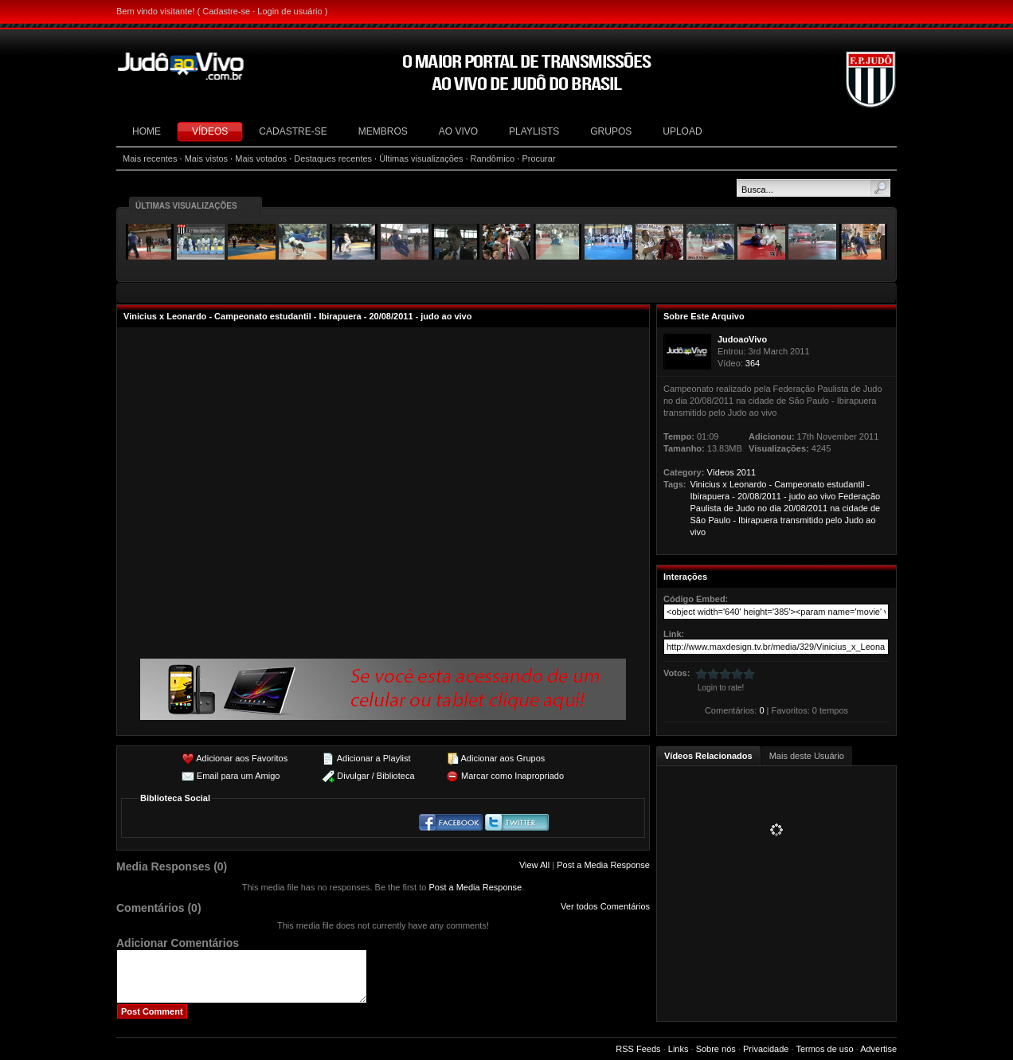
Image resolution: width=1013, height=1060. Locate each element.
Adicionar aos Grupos (502, 758)
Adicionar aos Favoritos (241, 758)
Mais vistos (206, 158)
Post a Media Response (603, 865)
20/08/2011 (759, 496)
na (834, 508)
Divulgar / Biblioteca (375, 775)
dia (775, 508)
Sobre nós (716, 1049)
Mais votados (261, 158)
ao (813, 496)
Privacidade (765, 1049)
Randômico (493, 158)
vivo (828, 496)
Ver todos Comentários (605, 906)
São (698, 520)
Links (678, 1049)
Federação (860, 496)
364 (752, 363)
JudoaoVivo (742, 339)
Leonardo (748, 484)
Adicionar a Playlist (374, 758)
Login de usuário (289, 11)
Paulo (719, 520)
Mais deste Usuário (806, 756)
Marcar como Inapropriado (512, 775)
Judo (745, 508)
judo (797, 496)
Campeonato (799, 484)
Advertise (878, 1049)
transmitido (801, 520)
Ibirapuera (710, 496)
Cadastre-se (226, 11)
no (762, 508)
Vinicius (705, 484)
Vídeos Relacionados (708, 756)
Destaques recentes (333, 158)
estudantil (845, 484)
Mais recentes (150, 158)
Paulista (706, 508)
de (728, 508)
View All (534, 865)
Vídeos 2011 (731, 472)
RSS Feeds (638, 1049)
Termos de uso (824, 1049)
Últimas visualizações (421, 158)
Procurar (538, 158)
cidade (854, 508)
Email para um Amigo (238, 775)
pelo (834, 520)
